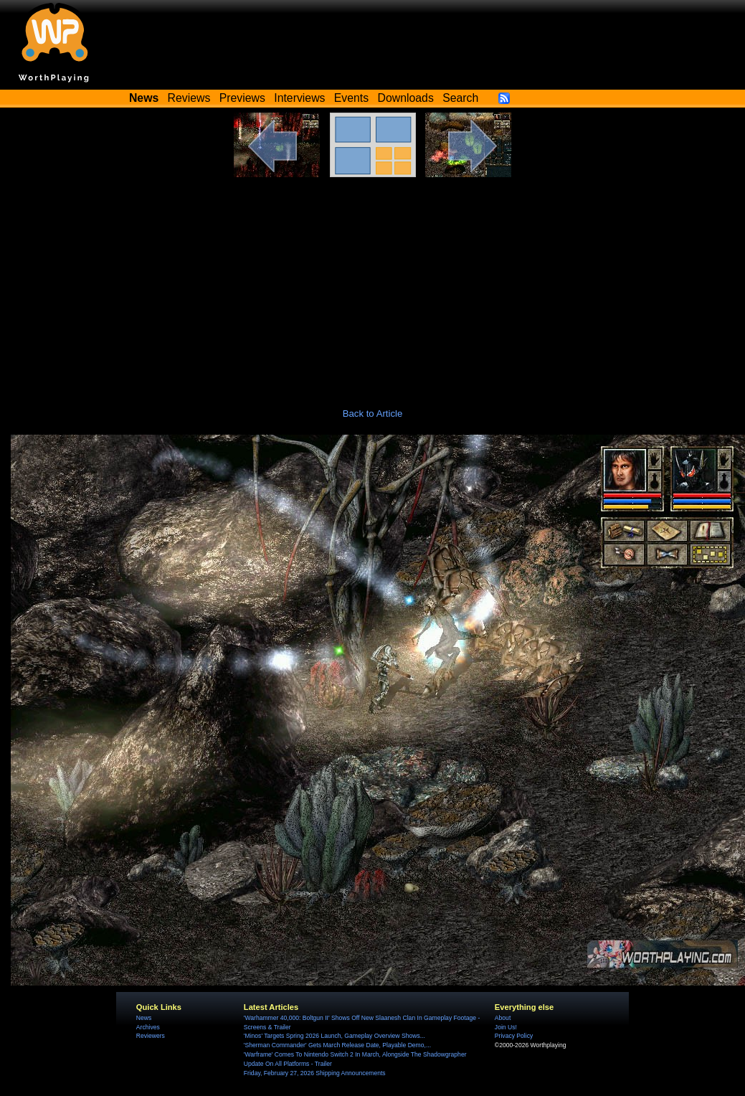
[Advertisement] (372, 284)
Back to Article (373, 413)
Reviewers (150, 1035)
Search (460, 98)
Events (351, 98)
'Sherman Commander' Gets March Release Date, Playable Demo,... (337, 1045)
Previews (242, 98)
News (143, 1017)
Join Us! (506, 1027)
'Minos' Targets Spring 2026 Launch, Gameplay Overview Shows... (334, 1035)
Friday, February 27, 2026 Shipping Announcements (315, 1073)
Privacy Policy (514, 1035)
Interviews (299, 98)
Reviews (189, 98)
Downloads (406, 98)
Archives (148, 1027)
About (503, 1017)
